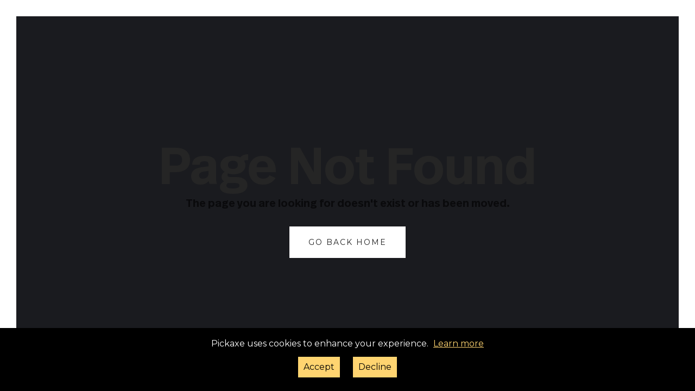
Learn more (458, 343)
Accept (319, 367)
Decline (374, 367)
